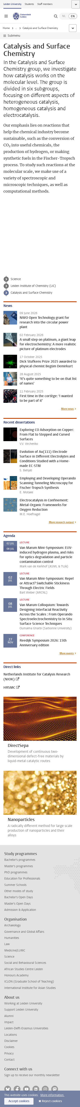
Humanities (11, 938)
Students (29, 4)
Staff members (44, 4)
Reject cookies (52, 1101)
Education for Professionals (22, 879)
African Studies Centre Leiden (23, 969)
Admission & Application (20, 910)
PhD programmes (15, 872)
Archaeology (12, 925)
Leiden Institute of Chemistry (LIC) (33, 286)
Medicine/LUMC (14, 950)
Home (6, 28)
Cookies (9, 1047)
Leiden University (12, 4)
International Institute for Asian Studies (30, 988)
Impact (8, 1022)
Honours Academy (16, 975)
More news (67, 408)
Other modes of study (18, 891)
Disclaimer (11, 1041)
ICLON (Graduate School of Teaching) (29, 982)
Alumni (8, 1016)
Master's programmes (18, 866)
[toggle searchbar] (55, 16)
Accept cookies (19, 1101)
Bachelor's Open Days (18, 897)
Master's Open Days (17, 904)
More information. (52, 1095)
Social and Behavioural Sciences (25, 963)
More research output (61, 522)
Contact (9, 1060)
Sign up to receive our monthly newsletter (32, 1075)
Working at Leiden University (23, 1003)
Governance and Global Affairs (24, 932)
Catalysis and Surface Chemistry (31, 293)
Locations (10, 1035)
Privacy (9, 1053)
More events (67, 653)
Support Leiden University (21, 1010)
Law (7, 944)
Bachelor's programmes (19, 860)
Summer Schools (15, 885)
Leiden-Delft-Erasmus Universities (26, 1028)
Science (16, 279)
